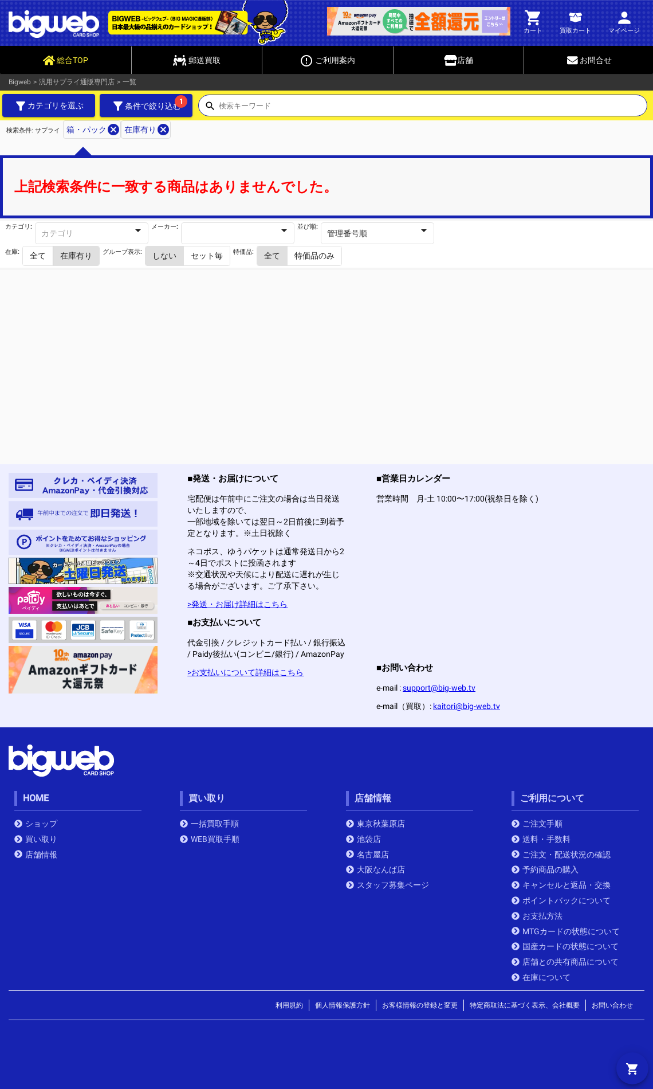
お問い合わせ (612, 1005)
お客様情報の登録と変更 (420, 1005)
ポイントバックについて (561, 900)
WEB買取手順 (209, 839)
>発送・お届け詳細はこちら (237, 604)
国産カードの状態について (565, 946)
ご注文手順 (537, 823)
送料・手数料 (541, 839)
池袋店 (363, 839)
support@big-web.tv (439, 687)
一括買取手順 (209, 823)
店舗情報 (35, 854)
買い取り (35, 839)
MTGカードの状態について (566, 931)
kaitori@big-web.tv (466, 706)
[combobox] (433, 109)
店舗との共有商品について (565, 961)
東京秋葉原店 (375, 823)
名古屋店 (367, 854)
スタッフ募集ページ (387, 885)
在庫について (541, 977)
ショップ (35, 823)
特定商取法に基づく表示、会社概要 (525, 1005)
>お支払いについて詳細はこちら (245, 672)
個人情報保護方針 (342, 1005)
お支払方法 (537, 915)
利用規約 (289, 1005)
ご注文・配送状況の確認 (561, 854)
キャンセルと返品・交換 (561, 885)
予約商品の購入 (545, 869)
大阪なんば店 (375, 869)
